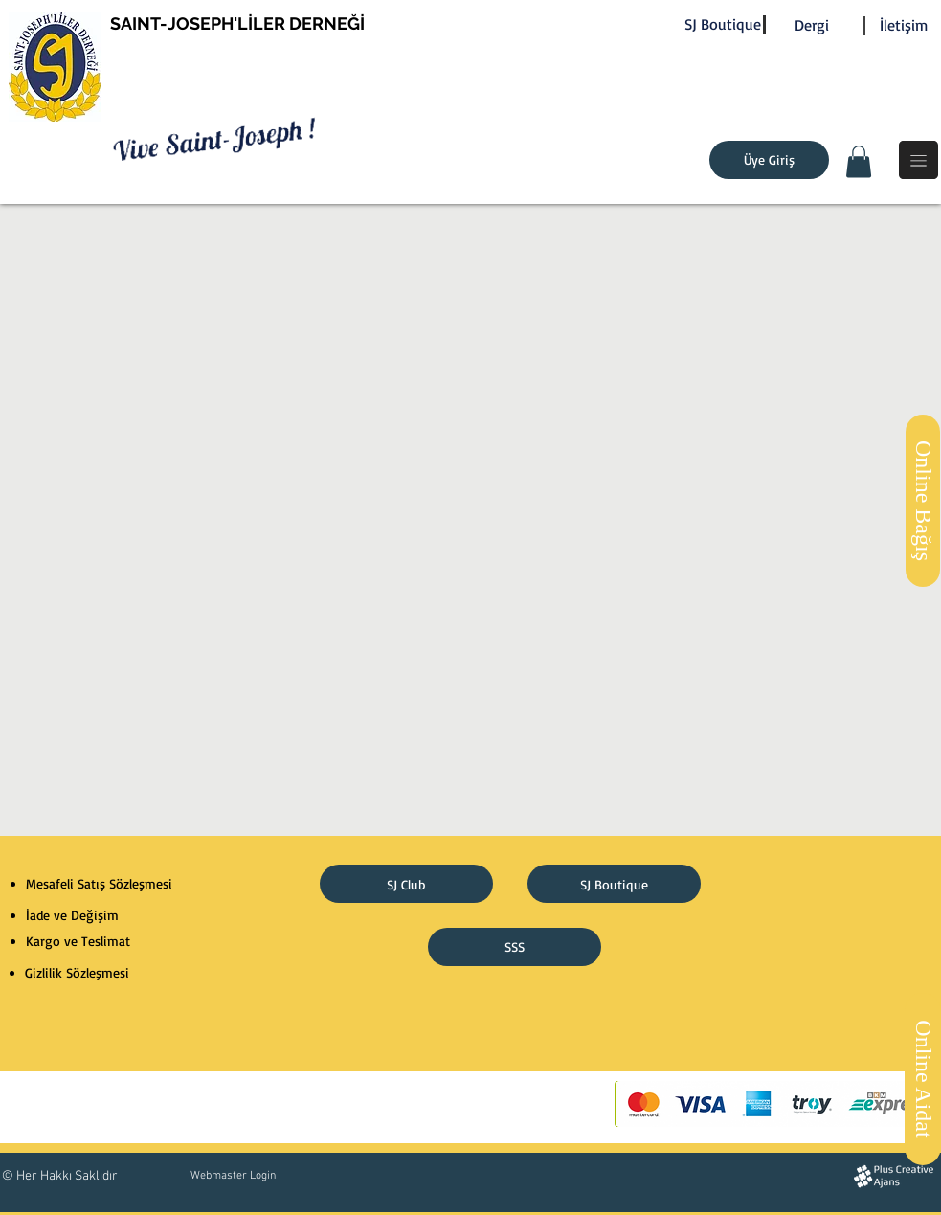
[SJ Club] (406, 884)
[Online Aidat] (923, 1079)
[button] (858, 161)
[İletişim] (904, 25)
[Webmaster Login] (233, 1175)
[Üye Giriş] (769, 160)
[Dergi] (812, 25)
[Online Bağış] (923, 501)
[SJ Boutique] (722, 24)
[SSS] (514, 947)
